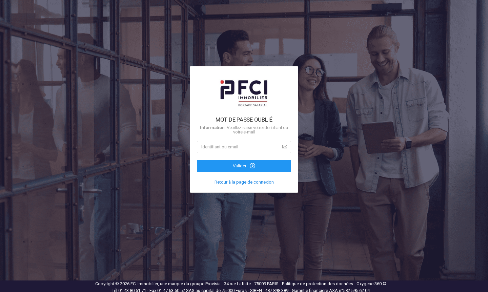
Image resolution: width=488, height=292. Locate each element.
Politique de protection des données (318, 283)
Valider (244, 165)
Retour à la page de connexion (244, 182)
